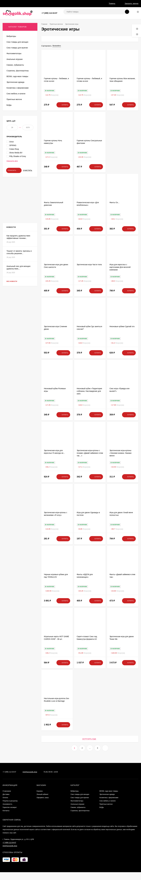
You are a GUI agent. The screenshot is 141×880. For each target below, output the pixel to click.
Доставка (20, 3)
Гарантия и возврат (82, 3)
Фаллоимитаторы (77, 809)
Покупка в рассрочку (46, 3)
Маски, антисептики (14, 135)
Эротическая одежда (107, 802)
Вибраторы (75, 799)
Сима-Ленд (13, 189)
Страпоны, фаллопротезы (80, 818)
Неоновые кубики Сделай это (122, 334)
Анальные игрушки (77, 812)
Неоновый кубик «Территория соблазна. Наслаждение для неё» (89, 399)
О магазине (7, 3)
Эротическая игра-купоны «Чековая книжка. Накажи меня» (120, 461)
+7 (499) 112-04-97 (49, 13)
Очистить (27, 210)
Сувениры (11, 120)
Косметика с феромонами (108, 805)
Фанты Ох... (114, 210)
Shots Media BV (14, 192)
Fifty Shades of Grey (16, 196)
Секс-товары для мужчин (80, 805)
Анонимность (64, 3)
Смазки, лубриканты (78, 815)
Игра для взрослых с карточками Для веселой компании (120, 275)
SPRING (11, 185)
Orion (10, 181)
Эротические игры (14, 128)
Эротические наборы (15, 132)
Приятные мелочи (57, 24)
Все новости (14, 361)
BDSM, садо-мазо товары (108, 799)
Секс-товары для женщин (80, 802)
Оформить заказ (43, 805)
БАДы (101, 815)
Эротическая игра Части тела (89, 272)
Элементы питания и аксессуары (20, 112)
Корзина (40, 799)
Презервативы (12, 116)
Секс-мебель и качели (107, 809)
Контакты (6, 818)
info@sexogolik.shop (30, 780)
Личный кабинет (42, 802)
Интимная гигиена (14, 124)
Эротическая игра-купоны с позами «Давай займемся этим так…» (90, 461)
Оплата (31, 3)
